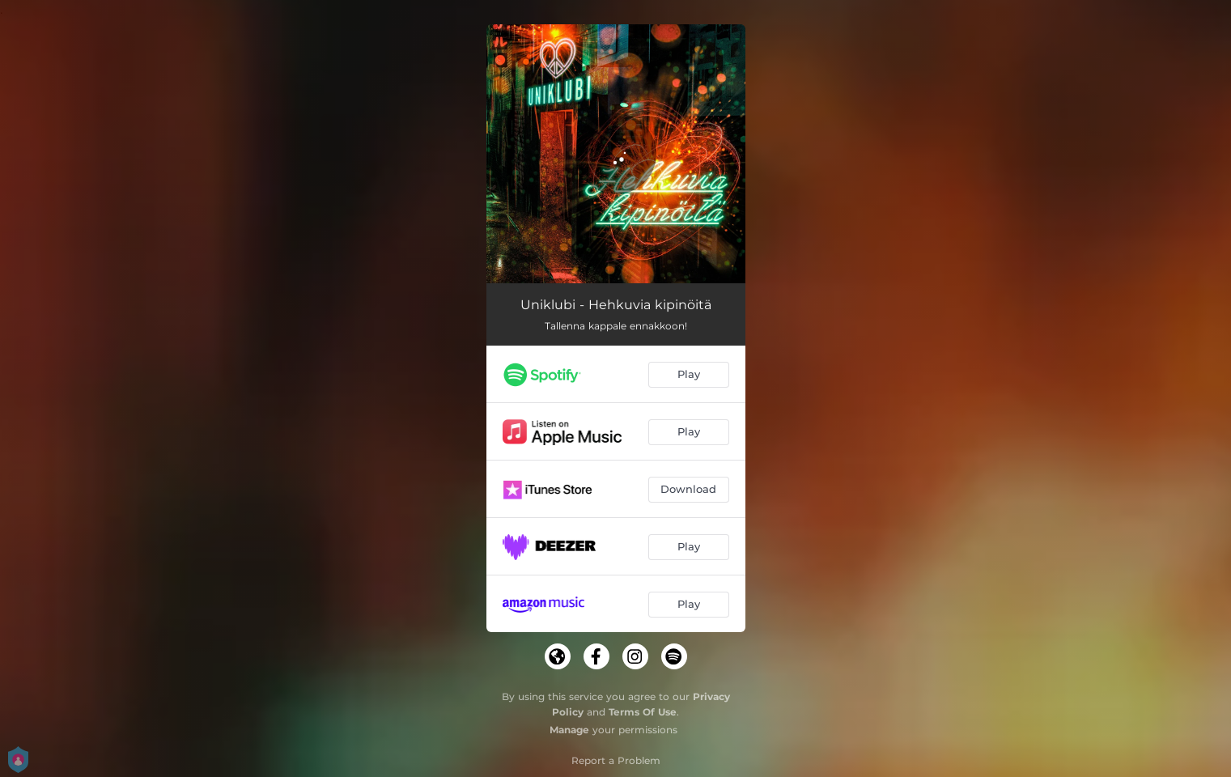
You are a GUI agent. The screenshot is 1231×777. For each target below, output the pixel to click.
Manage (569, 730)
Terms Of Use (643, 712)
